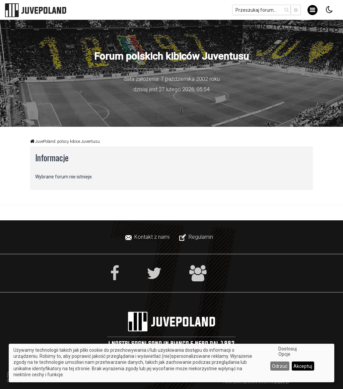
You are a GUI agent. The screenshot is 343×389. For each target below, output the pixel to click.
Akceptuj (302, 366)
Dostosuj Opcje (287, 351)
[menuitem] (148, 237)
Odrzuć (279, 366)
